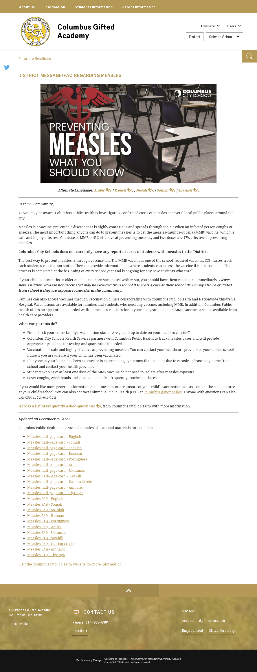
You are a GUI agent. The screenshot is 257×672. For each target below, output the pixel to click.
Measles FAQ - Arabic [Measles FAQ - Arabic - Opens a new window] (44, 526)
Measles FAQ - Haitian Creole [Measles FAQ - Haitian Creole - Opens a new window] (50, 543)
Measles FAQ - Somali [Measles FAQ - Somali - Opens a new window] (44, 504)
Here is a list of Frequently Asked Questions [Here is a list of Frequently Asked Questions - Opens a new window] (56, 406)
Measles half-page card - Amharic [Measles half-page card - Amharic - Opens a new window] (55, 487)
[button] (249, 56)
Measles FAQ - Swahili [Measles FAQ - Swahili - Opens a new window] (45, 538)
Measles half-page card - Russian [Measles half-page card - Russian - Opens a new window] (54, 453)
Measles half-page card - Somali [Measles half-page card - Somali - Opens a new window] (53, 442)
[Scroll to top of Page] (128, 590)
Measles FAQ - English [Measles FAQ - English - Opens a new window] (45, 498)
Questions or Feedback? (116, 659)
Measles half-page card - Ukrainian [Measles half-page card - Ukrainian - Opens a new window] (56, 470)
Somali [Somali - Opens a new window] (162, 190)
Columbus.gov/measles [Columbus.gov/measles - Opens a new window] (163, 392)
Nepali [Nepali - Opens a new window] (141, 190)
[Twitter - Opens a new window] (7, 67)
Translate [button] (207, 26)
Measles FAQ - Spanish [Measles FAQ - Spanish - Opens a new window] (45, 509)
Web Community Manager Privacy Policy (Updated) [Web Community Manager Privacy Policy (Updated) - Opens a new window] (156, 659)
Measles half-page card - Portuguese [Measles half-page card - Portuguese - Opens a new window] (57, 459)
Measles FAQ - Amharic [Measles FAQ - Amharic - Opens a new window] (46, 549)
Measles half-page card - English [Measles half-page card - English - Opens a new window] (54, 436)
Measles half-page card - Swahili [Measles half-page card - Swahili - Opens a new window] (54, 476)
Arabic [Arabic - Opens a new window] (99, 190)
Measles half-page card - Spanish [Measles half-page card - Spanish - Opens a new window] (54, 448)
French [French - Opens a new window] (120, 190)
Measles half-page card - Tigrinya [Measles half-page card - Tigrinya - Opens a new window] (55, 492)
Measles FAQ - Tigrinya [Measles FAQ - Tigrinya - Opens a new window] (46, 554)
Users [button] (231, 26)
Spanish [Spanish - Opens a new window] (185, 190)
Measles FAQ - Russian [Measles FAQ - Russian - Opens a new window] (45, 515)
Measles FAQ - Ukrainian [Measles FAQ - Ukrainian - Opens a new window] (47, 532)
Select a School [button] (221, 37)
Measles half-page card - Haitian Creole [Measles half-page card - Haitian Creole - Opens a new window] (59, 481)
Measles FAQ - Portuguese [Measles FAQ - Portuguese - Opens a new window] (48, 521)
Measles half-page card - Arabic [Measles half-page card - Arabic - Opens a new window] (53, 464)
